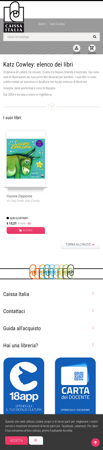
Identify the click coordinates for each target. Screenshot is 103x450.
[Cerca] (51, 37)
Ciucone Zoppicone (19, 196)
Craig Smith (16, 201)
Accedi (76, 49)
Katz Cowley (32, 201)
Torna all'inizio (80, 244)
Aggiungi (26, 230)
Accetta (16, 441)
